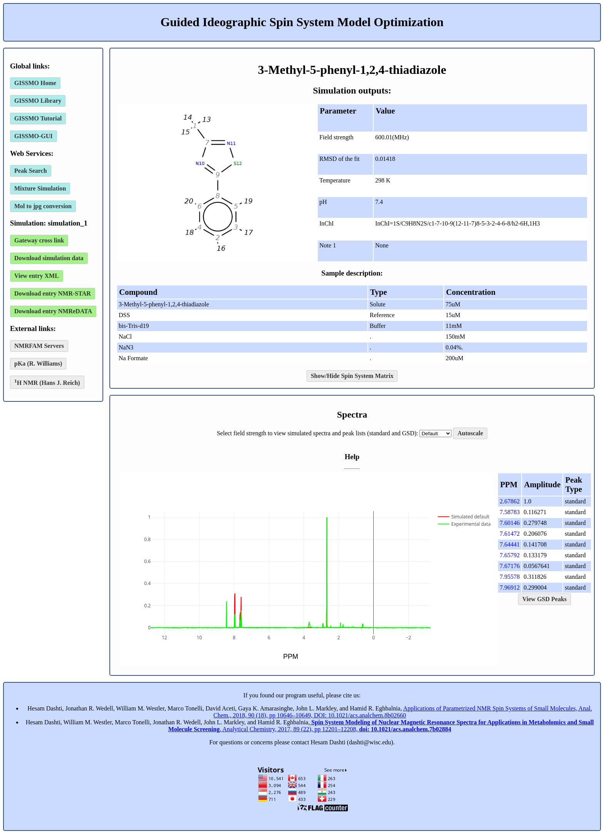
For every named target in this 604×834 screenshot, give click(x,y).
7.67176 (510, 566)
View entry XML (36, 275)
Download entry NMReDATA (53, 311)
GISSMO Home (35, 83)
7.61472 (510, 533)
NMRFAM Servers (39, 346)
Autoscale (470, 433)
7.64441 (510, 544)
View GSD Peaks (544, 599)
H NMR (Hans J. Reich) (47, 382)
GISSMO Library (37, 100)
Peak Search (30, 170)
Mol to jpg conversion (43, 206)
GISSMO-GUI (33, 136)
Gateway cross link (39, 240)
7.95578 (510, 576)
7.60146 (510, 523)
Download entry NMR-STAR (52, 293)
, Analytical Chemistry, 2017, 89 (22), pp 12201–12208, (381, 725)
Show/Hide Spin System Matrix (352, 376)
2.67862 (510, 501)
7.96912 (510, 587)
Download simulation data (49, 258)
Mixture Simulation (40, 188)
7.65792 (510, 555)
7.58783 (510, 512)
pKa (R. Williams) (38, 363)
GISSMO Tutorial (38, 118)
